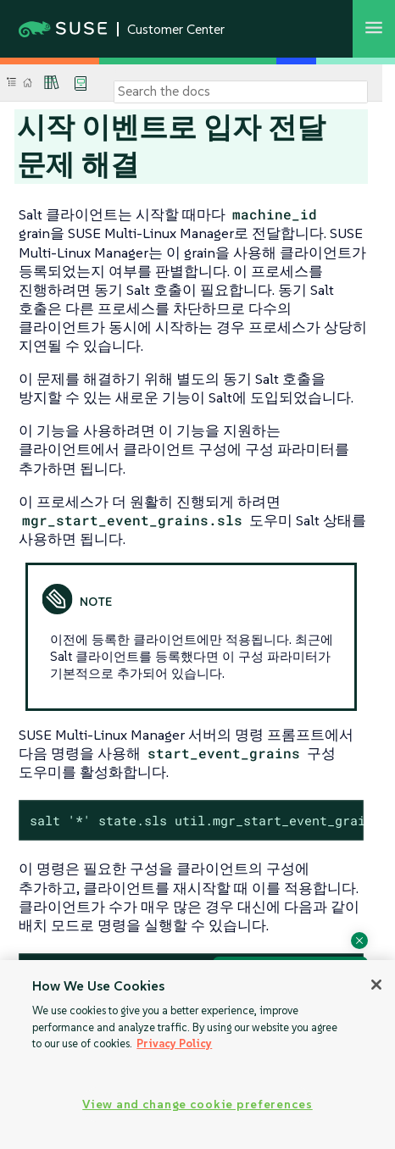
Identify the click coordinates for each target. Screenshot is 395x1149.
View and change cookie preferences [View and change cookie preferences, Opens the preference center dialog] (197, 1104)
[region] (197, 1054)
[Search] (241, 91)
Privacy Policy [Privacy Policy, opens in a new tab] (174, 1043)
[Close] (376, 984)
